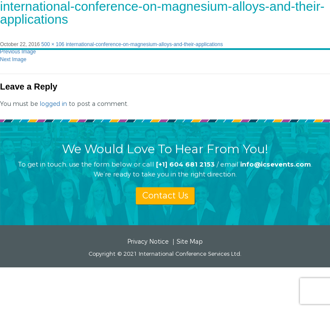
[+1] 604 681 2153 (185, 164)
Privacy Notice (147, 242)
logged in (53, 104)
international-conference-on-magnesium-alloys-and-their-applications (144, 44)
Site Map (190, 242)
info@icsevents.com (275, 164)
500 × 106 (52, 44)
